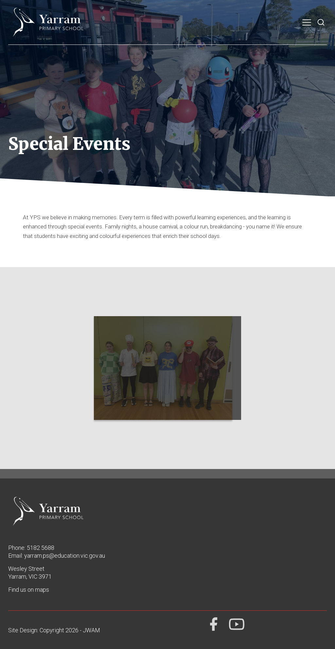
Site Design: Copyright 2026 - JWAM (54, 630)
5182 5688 (40, 547)
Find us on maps (28, 589)
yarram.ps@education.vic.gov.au (64, 555)
